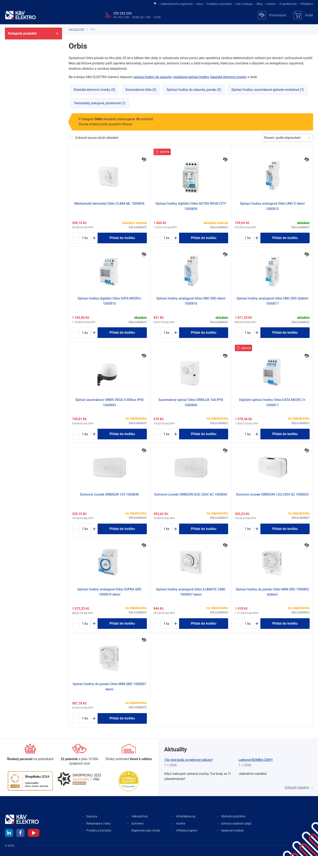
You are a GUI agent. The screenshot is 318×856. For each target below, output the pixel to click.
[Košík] (303, 15)
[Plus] (94, 238)
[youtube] (33, 833)
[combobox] (264, 137)
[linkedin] (9, 833)
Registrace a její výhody (145, 830)
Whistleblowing (185, 816)
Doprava (91, 816)
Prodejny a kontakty (219, 4)
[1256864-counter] (247, 623)
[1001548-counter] (166, 528)
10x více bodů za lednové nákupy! (188, 760)
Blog (259, 4)
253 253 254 (122, 13)
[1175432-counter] (84, 332)
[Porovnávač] (272, 15)
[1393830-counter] (166, 434)
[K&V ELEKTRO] (20, 15)
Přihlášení (305, 4)
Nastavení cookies (232, 830)
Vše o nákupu (244, 4)
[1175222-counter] (84, 237)
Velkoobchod (139, 816)
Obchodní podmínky (233, 816)
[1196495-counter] (166, 332)
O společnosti (288, 4)
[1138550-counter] (247, 434)
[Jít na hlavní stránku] (155, 3)
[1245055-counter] (166, 623)
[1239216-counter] (84, 528)
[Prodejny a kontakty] (79, 755)
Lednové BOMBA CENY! (256, 760)
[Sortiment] (129, 752)
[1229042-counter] (84, 718)
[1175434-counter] (247, 332)
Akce (199, 4)
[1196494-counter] (247, 237)
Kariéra (271, 4)
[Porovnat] (144, 160)
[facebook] (20, 833)
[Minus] (75, 238)
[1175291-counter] (84, 434)
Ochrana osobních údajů (236, 823)
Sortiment (137, 823)
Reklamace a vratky (98, 823)
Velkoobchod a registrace (177, 4)
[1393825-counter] (247, 528)
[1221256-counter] (84, 623)
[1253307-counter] (166, 237)
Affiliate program (186, 830)
